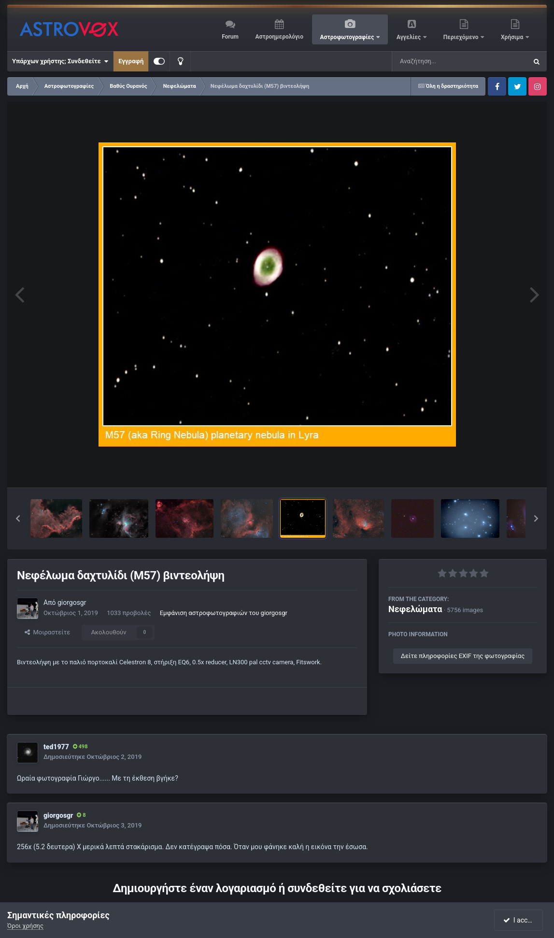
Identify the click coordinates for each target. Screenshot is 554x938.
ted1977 (56, 747)
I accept (519, 920)
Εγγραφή (130, 61)
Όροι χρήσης (25, 925)
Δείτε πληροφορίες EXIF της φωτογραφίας (463, 655)
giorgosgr (71, 602)
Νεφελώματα (415, 609)
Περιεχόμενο (461, 37)
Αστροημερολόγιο (279, 36)
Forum (230, 36)
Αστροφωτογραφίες (348, 37)
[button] (17, 518)
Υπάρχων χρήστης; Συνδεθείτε (60, 61)
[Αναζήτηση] (440, 61)
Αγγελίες (409, 37)
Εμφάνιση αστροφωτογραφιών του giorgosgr (223, 612)
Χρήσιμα (513, 37)
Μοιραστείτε (47, 632)
